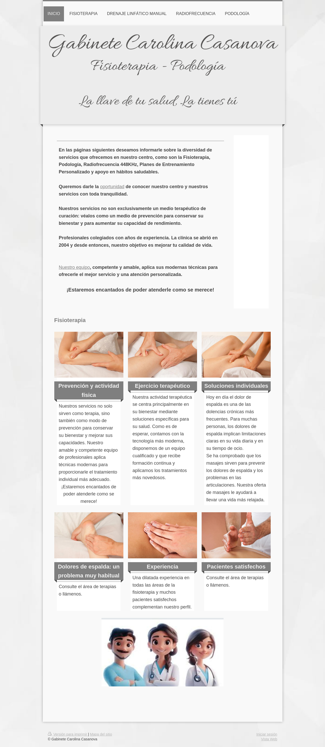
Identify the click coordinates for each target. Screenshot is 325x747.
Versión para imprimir (68, 734)
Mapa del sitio (101, 734)
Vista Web (269, 739)
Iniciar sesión (266, 734)
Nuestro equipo (74, 267)
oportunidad (112, 186)
